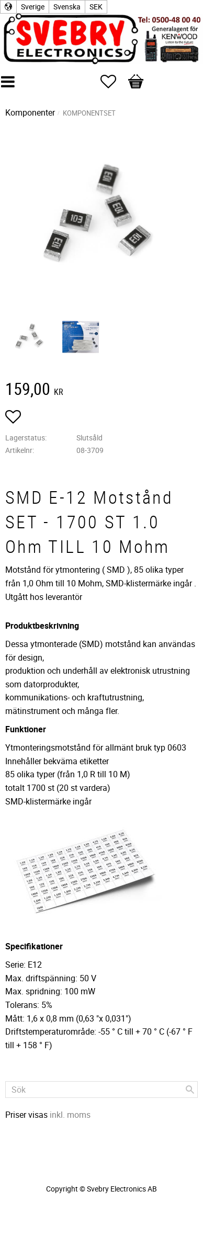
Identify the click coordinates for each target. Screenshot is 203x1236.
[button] (113, 81)
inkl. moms (70, 1114)
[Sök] (190, 1089)
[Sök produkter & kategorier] (101, 1089)
